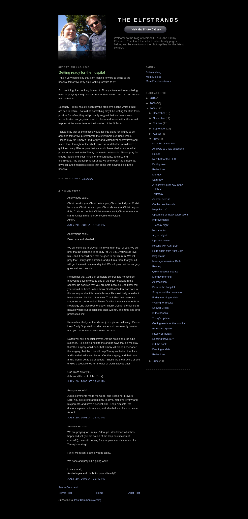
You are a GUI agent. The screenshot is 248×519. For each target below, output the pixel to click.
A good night (159, 235)
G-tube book (159, 344)
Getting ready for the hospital (168, 323)
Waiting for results (162, 302)
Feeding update (161, 349)
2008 (153, 108)
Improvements (160, 219)
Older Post (134, 492)
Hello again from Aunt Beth (167, 250)
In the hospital (160, 312)
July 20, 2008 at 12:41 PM (86, 224)
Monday (156, 174)
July (155, 138)
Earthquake (159, 164)
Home (99, 492)
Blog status (158, 256)
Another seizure (161, 199)
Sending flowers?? (162, 338)
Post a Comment (68, 487)
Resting (156, 266)
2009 (153, 103)
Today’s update (161, 318)
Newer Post (65, 492)
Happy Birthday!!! (162, 333)
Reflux (156, 153)
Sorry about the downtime (167, 292)
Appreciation (159, 281)
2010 (153, 98)
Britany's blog (153, 72)
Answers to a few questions (168, 148)
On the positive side (163, 204)
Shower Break (160, 307)
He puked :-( (159, 209)
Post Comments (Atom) (87, 499)
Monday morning (161, 276)
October (158, 123)
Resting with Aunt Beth (165, 245)
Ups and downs (161, 240)
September (159, 128)
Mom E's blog (153, 76)
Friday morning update (165, 297)
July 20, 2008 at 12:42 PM (86, 417)
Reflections (158, 169)
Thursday (157, 193)
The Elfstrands (148, 20)
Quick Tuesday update (165, 271)
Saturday (157, 179)
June (156, 360)
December (159, 113)
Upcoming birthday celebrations (170, 214)
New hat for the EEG (164, 159)
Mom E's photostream (158, 81)
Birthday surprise (162, 328)
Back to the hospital (163, 287)
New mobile (159, 230)
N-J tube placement (163, 143)
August (157, 133)
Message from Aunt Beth (166, 261)
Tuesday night (160, 224)
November (159, 118)
